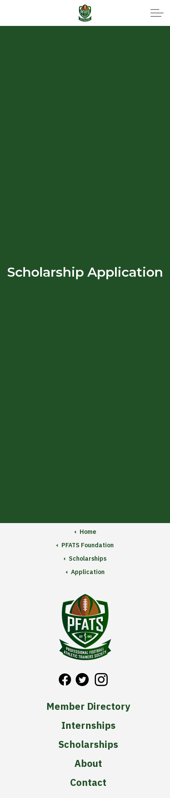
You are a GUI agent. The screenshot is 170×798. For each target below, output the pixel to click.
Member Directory (88, 706)
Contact (88, 782)
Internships (88, 725)
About (88, 763)
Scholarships (88, 744)
